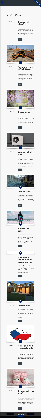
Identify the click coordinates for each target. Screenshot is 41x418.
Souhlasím (20, 416)
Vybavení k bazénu (24, 191)
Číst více (20, 39)
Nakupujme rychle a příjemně (24, 23)
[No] (39, 414)
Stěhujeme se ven (24, 305)
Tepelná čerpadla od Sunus (25, 153)
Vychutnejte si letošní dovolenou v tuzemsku (25, 346)
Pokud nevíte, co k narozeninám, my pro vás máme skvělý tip (25, 259)
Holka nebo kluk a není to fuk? (26, 392)
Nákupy (13, 21)
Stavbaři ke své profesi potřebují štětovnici (26, 68)
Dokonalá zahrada (24, 112)
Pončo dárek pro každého (23, 229)
